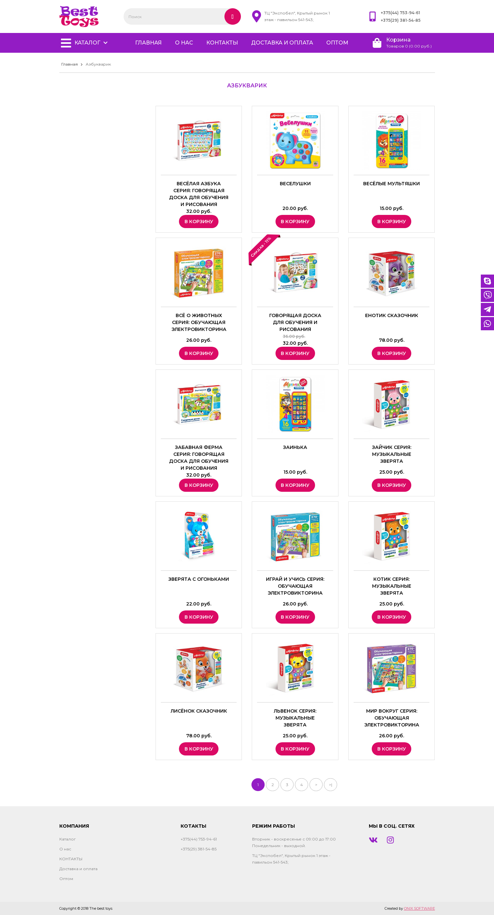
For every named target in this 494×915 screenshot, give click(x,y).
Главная (69, 64)
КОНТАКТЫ (222, 43)
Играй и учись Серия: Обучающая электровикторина (295, 586)
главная (148, 43)
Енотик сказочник (391, 315)
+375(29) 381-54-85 (401, 20)
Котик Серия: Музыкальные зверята (391, 586)
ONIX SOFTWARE (419, 908)
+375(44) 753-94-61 (400, 12)
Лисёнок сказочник (199, 711)
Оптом (337, 43)
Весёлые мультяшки (391, 184)
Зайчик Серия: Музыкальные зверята (391, 454)
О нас (184, 43)
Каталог (87, 43)
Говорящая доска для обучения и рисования (295, 322)
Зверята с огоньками (198, 579)
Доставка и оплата (282, 43)
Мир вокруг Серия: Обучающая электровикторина (391, 718)
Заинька (295, 447)
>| (330, 784)
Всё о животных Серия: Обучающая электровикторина (198, 322)
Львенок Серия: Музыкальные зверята (295, 718)
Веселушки (295, 184)
